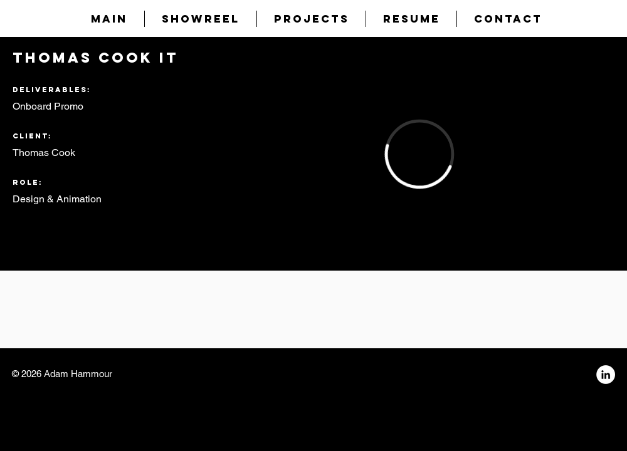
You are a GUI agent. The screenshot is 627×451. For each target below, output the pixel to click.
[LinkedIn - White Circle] (605, 374)
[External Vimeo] (419, 154)
